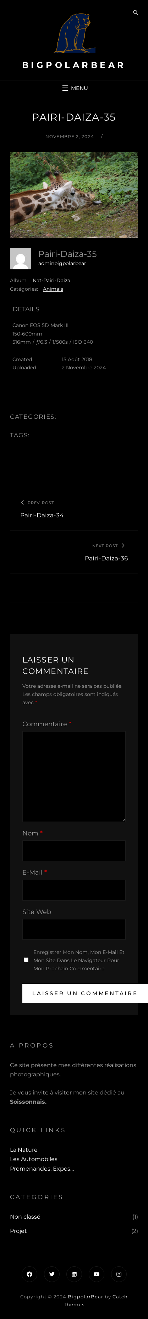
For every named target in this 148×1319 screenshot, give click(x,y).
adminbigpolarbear (62, 263)
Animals (53, 289)
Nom (32, 833)
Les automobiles (33, 1159)
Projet (18, 1231)
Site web (36, 912)
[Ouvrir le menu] (74, 87)
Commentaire (46, 724)
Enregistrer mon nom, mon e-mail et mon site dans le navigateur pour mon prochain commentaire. (79, 960)
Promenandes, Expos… (42, 1168)
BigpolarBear (74, 65)
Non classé (25, 1216)
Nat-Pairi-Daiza (51, 280)
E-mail (34, 872)
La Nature (24, 1149)
